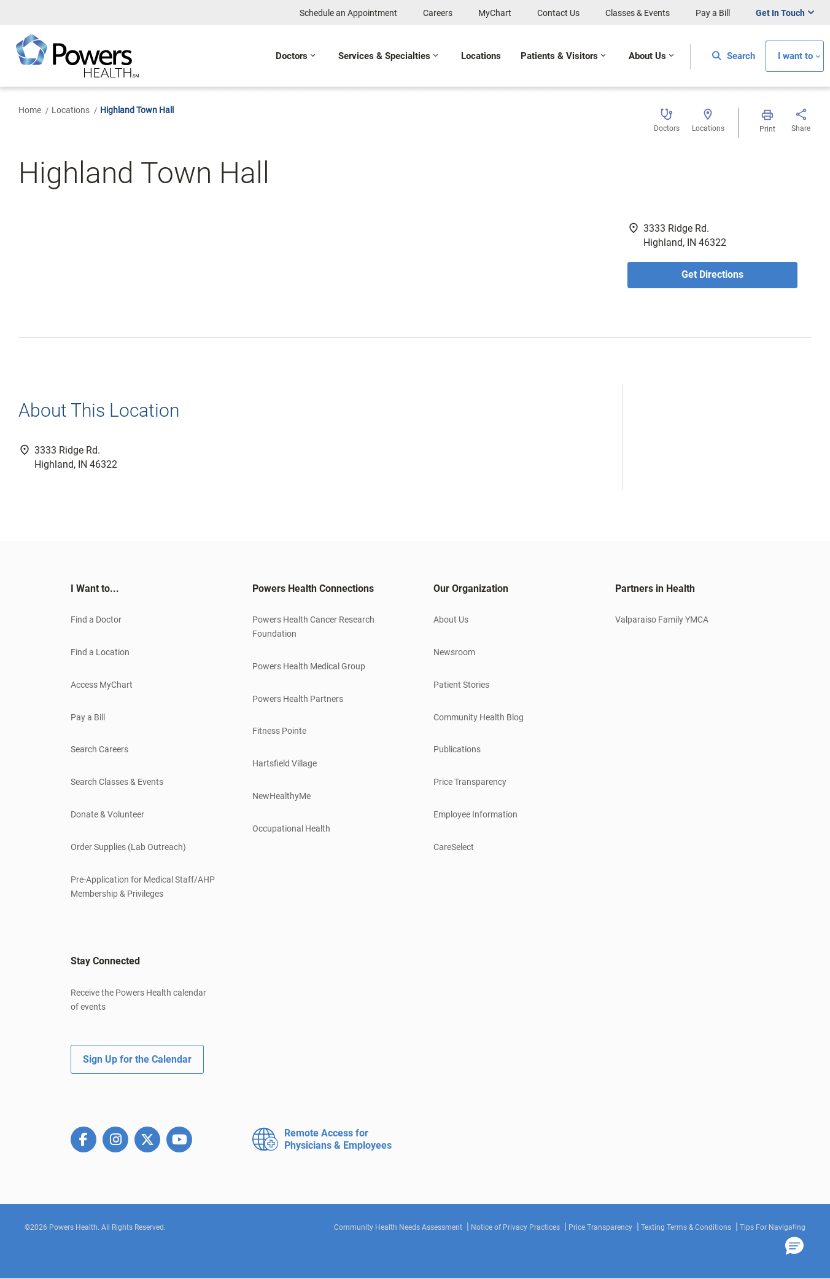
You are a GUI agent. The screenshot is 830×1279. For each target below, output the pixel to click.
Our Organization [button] (470, 588)
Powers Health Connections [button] (313, 588)
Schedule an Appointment (348, 13)
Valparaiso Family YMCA (661, 619)
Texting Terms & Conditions (686, 1227)
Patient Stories (461, 685)
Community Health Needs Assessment (398, 1227)
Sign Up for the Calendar (137, 1059)
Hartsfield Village (284, 763)
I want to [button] (795, 56)
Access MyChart (102, 685)
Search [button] (733, 56)
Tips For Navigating (772, 1227)
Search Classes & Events (117, 782)
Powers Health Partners (297, 699)
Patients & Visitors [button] (559, 56)
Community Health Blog (478, 717)
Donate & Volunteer (107, 814)
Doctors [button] (292, 56)
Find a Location (100, 652)
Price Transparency (469, 782)
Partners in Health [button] (655, 588)
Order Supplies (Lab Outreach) (128, 847)
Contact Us (558, 13)
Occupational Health (291, 828)
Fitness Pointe (279, 731)
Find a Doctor (96, 619)
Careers (437, 13)
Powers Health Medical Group (308, 666)
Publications (457, 749)
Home (29, 110)
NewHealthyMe (281, 796)
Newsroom (454, 652)
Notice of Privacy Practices (515, 1227)
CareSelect (453, 847)
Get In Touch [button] (780, 13)
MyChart (494, 13)
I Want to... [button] (95, 588)
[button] (794, 1246)
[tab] (143, 588)
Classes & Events (637, 13)
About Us (450, 619)
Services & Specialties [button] (384, 56)
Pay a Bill (713, 13)
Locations (71, 110)
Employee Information (475, 814)
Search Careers (99, 749)
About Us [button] (647, 56)
